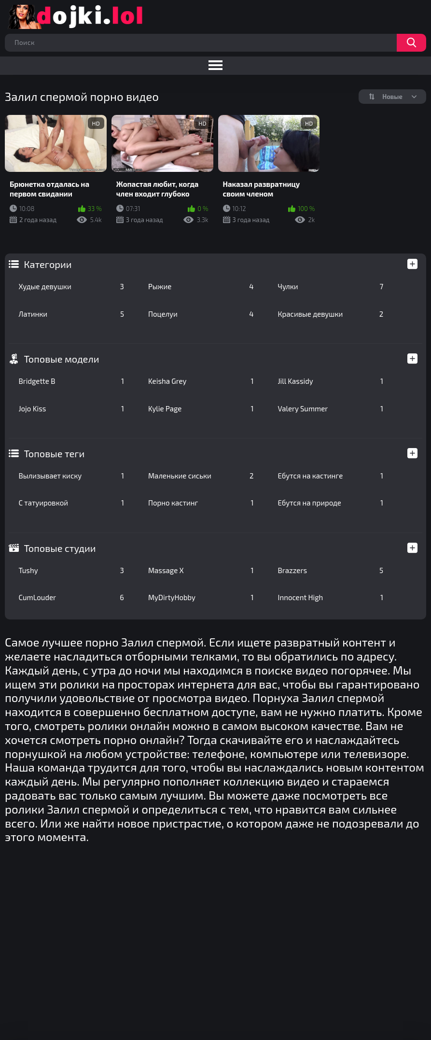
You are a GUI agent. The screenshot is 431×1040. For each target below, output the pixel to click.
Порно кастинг (201, 502)
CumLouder (71, 597)
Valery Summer (331, 408)
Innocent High (331, 597)
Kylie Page (201, 408)
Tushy (71, 570)
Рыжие (201, 286)
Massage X (201, 570)
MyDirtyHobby (201, 597)
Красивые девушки (331, 313)
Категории (47, 264)
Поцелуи (201, 313)
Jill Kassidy (331, 381)
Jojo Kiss (71, 408)
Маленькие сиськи (201, 475)
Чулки (331, 286)
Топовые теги (54, 453)
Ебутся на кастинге (331, 475)
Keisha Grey (201, 381)
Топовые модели (61, 359)
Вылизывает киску (71, 475)
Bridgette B (71, 381)
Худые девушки (71, 286)
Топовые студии (60, 548)
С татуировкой (71, 502)
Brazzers (331, 570)
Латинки (71, 313)
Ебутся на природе (331, 502)
